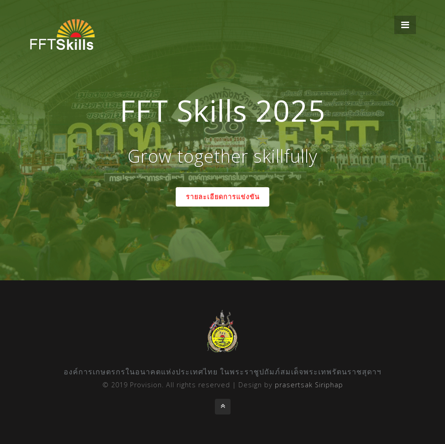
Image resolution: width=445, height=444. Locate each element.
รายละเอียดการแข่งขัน (223, 196)
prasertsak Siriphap (309, 384)
